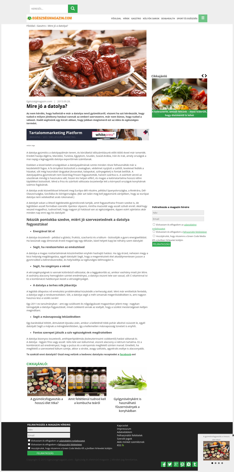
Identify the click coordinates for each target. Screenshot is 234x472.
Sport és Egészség (187, 18)
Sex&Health (168, 18)
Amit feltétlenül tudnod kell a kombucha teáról (87, 399)
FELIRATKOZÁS (45, 453)
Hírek (126, 18)
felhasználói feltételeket (195, 231)
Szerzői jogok (124, 438)
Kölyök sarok (151, 18)
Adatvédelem (124, 432)
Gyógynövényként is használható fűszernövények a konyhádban (127, 403)
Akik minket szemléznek (130, 442)
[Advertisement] (179, 51)
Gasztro (136, 18)
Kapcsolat (122, 425)
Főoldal (116, 18)
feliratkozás (161, 244)
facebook (125, 354)
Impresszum (124, 428)
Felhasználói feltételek (130, 435)
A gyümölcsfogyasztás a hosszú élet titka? (46, 399)
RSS (120, 445)
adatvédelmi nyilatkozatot (72, 440)
